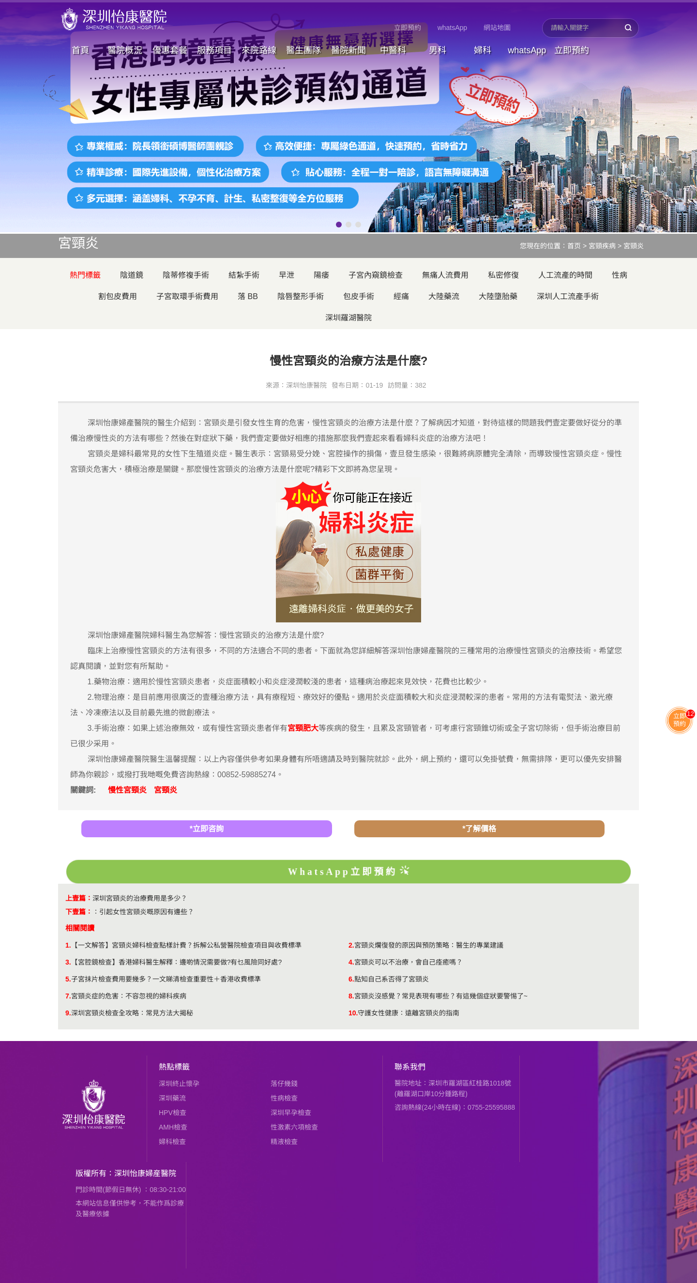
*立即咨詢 (207, 829)
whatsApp (452, 27)
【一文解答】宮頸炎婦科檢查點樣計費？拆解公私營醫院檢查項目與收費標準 (186, 945)
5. (68, 979)
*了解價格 (479, 829)
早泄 (286, 275)
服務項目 (214, 50)
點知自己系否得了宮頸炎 (391, 979)
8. (351, 996)
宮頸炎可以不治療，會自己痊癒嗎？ (408, 962)
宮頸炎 (633, 246)
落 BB (248, 296)
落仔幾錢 (284, 1083)
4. (351, 962)
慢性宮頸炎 (127, 790)
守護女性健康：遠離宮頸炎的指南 (408, 1013)
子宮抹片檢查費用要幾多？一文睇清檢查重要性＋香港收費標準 (166, 979)
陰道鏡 (131, 275)
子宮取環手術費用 (187, 296)
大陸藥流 (443, 296)
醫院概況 (124, 50)
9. (68, 1013)
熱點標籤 (174, 1067)
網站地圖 (497, 27)
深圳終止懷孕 (179, 1083)
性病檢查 (284, 1098)
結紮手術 (243, 275)
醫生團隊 (303, 50)
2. (351, 945)
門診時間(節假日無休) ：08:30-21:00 (131, 1189)
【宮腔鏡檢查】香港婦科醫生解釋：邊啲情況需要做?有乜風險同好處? (176, 962)
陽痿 (321, 275)
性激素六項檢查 (294, 1127)
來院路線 (259, 50)
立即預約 (407, 27)
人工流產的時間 (565, 275)
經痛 (401, 296)
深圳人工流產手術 (568, 296)
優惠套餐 (169, 50)
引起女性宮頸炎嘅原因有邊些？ (146, 912)
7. (68, 996)
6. (351, 979)
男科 (437, 50)
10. (353, 1013)
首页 (574, 246)
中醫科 (393, 50)
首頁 (80, 50)
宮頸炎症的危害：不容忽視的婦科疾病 (128, 996)
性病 (619, 275)
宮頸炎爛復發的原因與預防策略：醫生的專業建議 (428, 945)
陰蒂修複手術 (186, 275)
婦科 (482, 50)
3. (68, 962)
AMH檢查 (173, 1127)
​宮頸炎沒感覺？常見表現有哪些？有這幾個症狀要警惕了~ (441, 996)
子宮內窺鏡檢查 (375, 275)
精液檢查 (284, 1142)
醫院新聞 (348, 50)
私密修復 (503, 275)
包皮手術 (358, 296)
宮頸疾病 (602, 246)
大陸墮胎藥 (498, 296)
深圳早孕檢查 (291, 1113)
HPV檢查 (172, 1113)
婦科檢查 (172, 1142)
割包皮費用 (117, 296)
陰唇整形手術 (300, 296)
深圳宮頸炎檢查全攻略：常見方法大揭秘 (132, 1013)
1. (68, 945)
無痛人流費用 (445, 275)
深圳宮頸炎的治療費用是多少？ (139, 898)
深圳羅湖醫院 (348, 318)
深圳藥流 (172, 1098)
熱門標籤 (85, 275)
